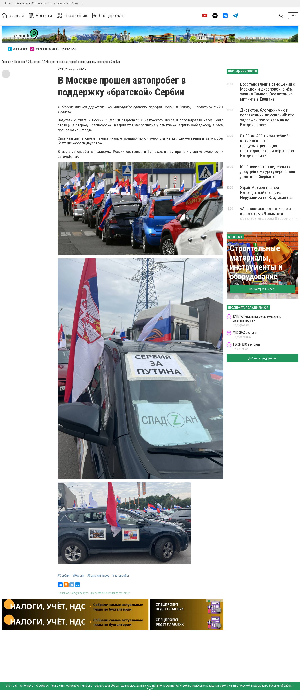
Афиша (9, 3)
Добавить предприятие (262, 358)
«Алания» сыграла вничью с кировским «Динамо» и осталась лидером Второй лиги (269, 213)
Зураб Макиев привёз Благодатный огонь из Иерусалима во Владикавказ (266, 192)
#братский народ (98, 575)
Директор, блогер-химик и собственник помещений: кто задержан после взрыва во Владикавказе (267, 117)
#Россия (78, 575)
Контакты (77, 3)
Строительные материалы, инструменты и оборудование (256, 262)
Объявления (22, 3)
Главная (13, 15)
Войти (293, 15)
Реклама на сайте (59, 3)
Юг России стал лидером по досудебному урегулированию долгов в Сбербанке (267, 171)
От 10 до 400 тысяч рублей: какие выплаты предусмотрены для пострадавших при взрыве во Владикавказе (267, 145)
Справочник (72, 15)
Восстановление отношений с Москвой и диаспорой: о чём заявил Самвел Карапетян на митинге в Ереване (267, 91)
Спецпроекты (109, 15)
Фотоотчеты (39, 3)
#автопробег (120, 575)
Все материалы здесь (262, 289)
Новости (40, 15)
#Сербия (63, 575)
